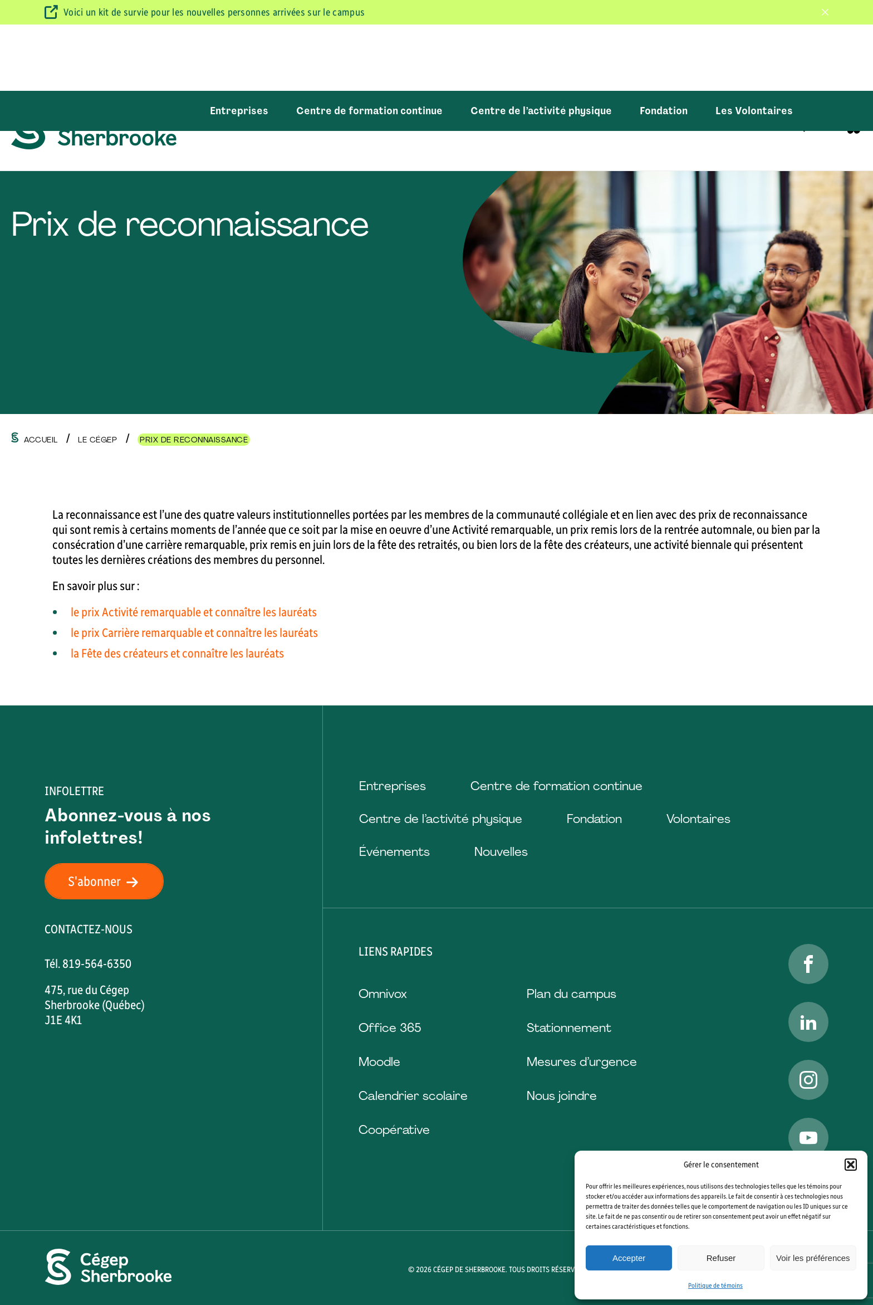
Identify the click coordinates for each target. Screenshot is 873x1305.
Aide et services (474, 110)
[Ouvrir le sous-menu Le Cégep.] (702, 111)
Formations (368, 110)
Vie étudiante (584, 110)
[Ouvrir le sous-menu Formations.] (403, 111)
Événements (394, 852)
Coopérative (394, 1130)
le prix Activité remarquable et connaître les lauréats (194, 612)
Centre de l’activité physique (541, 44)
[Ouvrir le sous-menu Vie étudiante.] (622, 111)
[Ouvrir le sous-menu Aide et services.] (519, 111)
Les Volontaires (754, 44)
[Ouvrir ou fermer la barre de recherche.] (799, 111)
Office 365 (390, 1028)
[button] (850, 1164)
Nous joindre (562, 1096)
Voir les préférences (813, 1258)
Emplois (755, 110)
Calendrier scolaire (413, 1096)
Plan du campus (571, 994)
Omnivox (383, 994)
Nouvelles (501, 852)
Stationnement (569, 1028)
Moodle (379, 1062)
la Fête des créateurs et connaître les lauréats (177, 653)
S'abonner (109, 881)
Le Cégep (676, 110)
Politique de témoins (715, 1285)
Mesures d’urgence (582, 1062)
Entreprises (239, 44)
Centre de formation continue (369, 44)
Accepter (628, 1258)
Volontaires (698, 819)
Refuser (721, 1258)
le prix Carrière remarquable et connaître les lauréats (194, 632)
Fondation (664, 44)
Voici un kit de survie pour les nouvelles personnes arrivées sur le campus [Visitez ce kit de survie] (214, 12)
